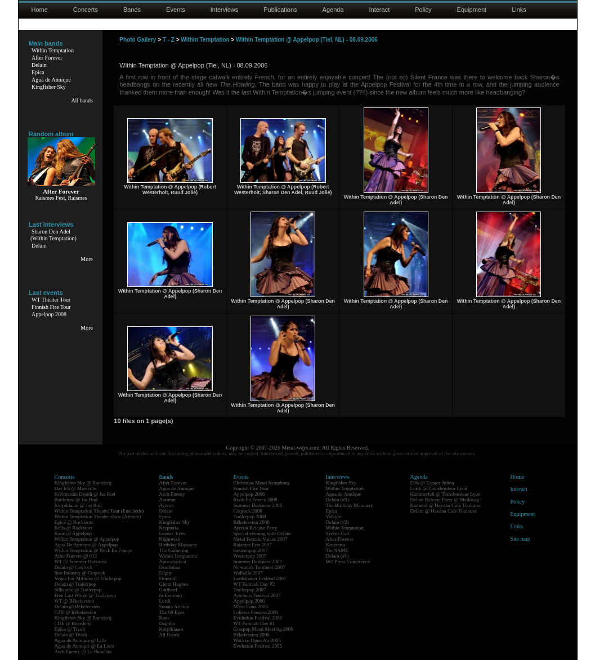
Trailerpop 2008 (250, 516)
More (86, 259)
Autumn (167, 499)
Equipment (472, 9)
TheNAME (337, 550)
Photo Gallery (137, 40)
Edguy (166, 573)
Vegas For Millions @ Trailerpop (88, 578)
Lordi (165, 601)
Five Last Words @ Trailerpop (85, 595)
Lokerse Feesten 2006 (256, 612)
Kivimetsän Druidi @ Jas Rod (85, 494)
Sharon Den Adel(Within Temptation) (53, 234)
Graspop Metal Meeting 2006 (263, 629)
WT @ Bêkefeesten (75, 601)
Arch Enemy (172, 494)
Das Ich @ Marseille (76, 488)
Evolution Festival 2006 (258, 618)
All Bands (169, 634)
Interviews (225, 9)
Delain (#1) (337, 556)
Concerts (85, 9)
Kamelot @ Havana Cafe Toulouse (445, 505)
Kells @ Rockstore (74, 528)
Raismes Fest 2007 (253, 544)
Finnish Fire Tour (51, 307)
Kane (164, 618)
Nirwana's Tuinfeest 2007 (259, 567)
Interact (379, 9)
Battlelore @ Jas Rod (76, 499)
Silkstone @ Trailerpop (78, 589)
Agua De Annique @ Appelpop (86, 544)
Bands (132, 9)
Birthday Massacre (178, 544)
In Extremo (170, 595)
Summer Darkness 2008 (258, 505)
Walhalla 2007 (248, 573)
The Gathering (174, 550)
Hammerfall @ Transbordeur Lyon (445, 494)
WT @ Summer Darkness (81, 561)
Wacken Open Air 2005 (257, 640)
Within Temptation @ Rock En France (93, 550)
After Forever (47, 58)
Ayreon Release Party (256, 528)
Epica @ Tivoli (70, 629)
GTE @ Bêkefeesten (75, 612)
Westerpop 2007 (250, 556)
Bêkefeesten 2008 (252, 522)
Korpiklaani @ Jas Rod (78, 505)
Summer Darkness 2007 (258, 561)
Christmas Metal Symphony (262, 483)
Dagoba (167, 623)
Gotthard (168, 589)
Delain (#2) (337, 522)
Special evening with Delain (262, 533)
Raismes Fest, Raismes (61, 198)
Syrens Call (338, 533)
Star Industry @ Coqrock (80, 573)
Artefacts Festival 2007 (257, 595)
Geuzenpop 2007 (251, 550)
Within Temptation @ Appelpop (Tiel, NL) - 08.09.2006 (307, 40)
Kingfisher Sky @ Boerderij (83, 483)
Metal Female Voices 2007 (261, 539)
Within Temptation (53, 50)
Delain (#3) (337, 499)
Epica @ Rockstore (74, 522)
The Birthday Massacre (349, 505)
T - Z (169, 40)
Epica (38, 72)
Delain (39, 65)
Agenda (333, 9)
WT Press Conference (348, 561)
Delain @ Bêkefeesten (77, 606)
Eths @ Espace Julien (432, 483)
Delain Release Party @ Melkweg (444, 499)
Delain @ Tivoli (71, 634)
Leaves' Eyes (172, 533)
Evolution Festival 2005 (258, 646)
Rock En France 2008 (256, 499)
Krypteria (168, 528)
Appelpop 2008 (49, 314)
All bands (82, 100)
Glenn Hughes (174, 584)
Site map (520, 539)
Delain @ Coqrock (74, 567)
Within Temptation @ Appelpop (87, 539)
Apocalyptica (172, 561)
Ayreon (166, 505)
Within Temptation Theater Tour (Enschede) (99, 511)
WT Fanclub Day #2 (254, 584)
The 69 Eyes (172, 612)
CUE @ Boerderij (73, 623)
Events (175, 9)
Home (40, 9)
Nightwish (170, 539)
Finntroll (168, 578)
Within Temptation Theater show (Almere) (98, 516)
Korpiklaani (171, 629)
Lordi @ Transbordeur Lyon (439, 488)
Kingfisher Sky (49, 87)
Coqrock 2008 (248, 511)
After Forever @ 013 (76, 556)
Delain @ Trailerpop (75, 584)
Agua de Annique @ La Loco (84, 646)
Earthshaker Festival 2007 (260, 578)
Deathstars (170, 567)
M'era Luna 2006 (251, 606)
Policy (423, 9)
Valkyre (334, 516)
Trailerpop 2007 (250, 589)
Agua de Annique (51, 80)
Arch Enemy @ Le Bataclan (83, 651)
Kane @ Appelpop (73, 533)
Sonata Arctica (174, 606)
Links (519, 9)
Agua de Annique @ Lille (81, 640)
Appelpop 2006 (249, 601)
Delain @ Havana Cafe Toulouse (443, 511)
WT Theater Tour (51, 300)
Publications (280, 9)
